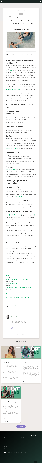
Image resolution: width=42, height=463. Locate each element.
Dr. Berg (20, 83)
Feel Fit (13, 437)
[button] (40, 1)
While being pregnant (11, 169)
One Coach (4, 448)
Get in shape (14, 439)
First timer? (23, 439)
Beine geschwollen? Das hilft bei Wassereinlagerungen (18, 287)
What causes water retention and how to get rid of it (18, 279)
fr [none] (39, 461)
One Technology (5, 446)
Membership (4, 437)
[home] (4, 1)
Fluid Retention (9, 275)
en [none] (35, 461)
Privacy (11, 454)
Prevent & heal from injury (16, 440)
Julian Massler (13, 421)
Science (22, 437)
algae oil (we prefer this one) (15, 214)
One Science (4, 444)
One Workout (4, 440)
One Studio (4, 442)
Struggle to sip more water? (20, 196)
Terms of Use (7, 454)
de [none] (37, 461)
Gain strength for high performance (15, 445)
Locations (3, 439)
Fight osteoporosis (15, 442)
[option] (38, 462)
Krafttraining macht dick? (12, 283)
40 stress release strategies (12, 148)
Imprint (3, 454)
